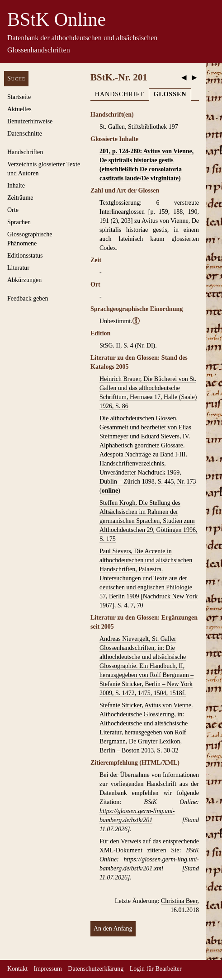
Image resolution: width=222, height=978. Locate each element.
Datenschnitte (24, 133)
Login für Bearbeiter (156, 968)
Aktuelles (19, 109)
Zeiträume (20, 197)
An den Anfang (113, 928)
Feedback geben (27, 298)
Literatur (18, 267)
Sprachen (19, 222)
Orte (13, 210)
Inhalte (16, 185)
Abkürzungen (24, 280)
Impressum (48, 968)
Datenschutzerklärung (95, 968)
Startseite (19, 97)
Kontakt (17, 968)
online (110, 490)
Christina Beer (179, 901)
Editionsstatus (25, 255)
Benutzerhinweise (29, 121)
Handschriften (25, 152)
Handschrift (119, 94)
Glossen (169, 94)
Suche (16, 78)
